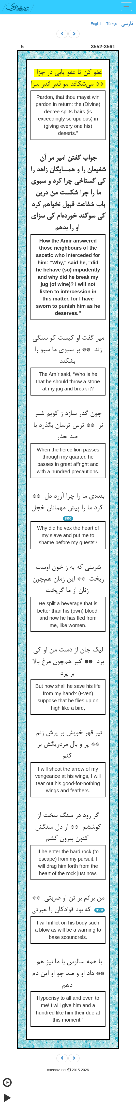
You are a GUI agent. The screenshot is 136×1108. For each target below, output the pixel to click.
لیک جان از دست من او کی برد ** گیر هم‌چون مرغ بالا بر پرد (68, 661)
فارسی (127, 24)
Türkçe (111, 24)
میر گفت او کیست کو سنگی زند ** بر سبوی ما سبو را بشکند (68, 350)
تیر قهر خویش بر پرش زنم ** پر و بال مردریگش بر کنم (68, 744)
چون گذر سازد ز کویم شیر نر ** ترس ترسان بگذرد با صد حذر (68, 425)
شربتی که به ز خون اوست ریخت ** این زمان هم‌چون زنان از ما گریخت (68, 579)
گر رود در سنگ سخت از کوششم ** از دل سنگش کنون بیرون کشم (68, 827)
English (96, 24)
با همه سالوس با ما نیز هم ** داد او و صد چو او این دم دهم (68, 973)
